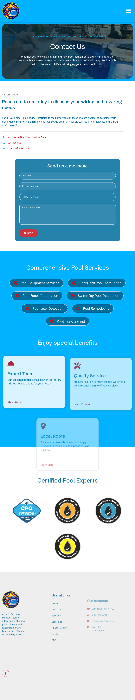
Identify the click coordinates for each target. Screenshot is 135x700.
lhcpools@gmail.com (18, 148)
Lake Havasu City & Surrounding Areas (26, 137)
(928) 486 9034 (14, 142)
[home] (11, 11)
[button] (128, 10)
